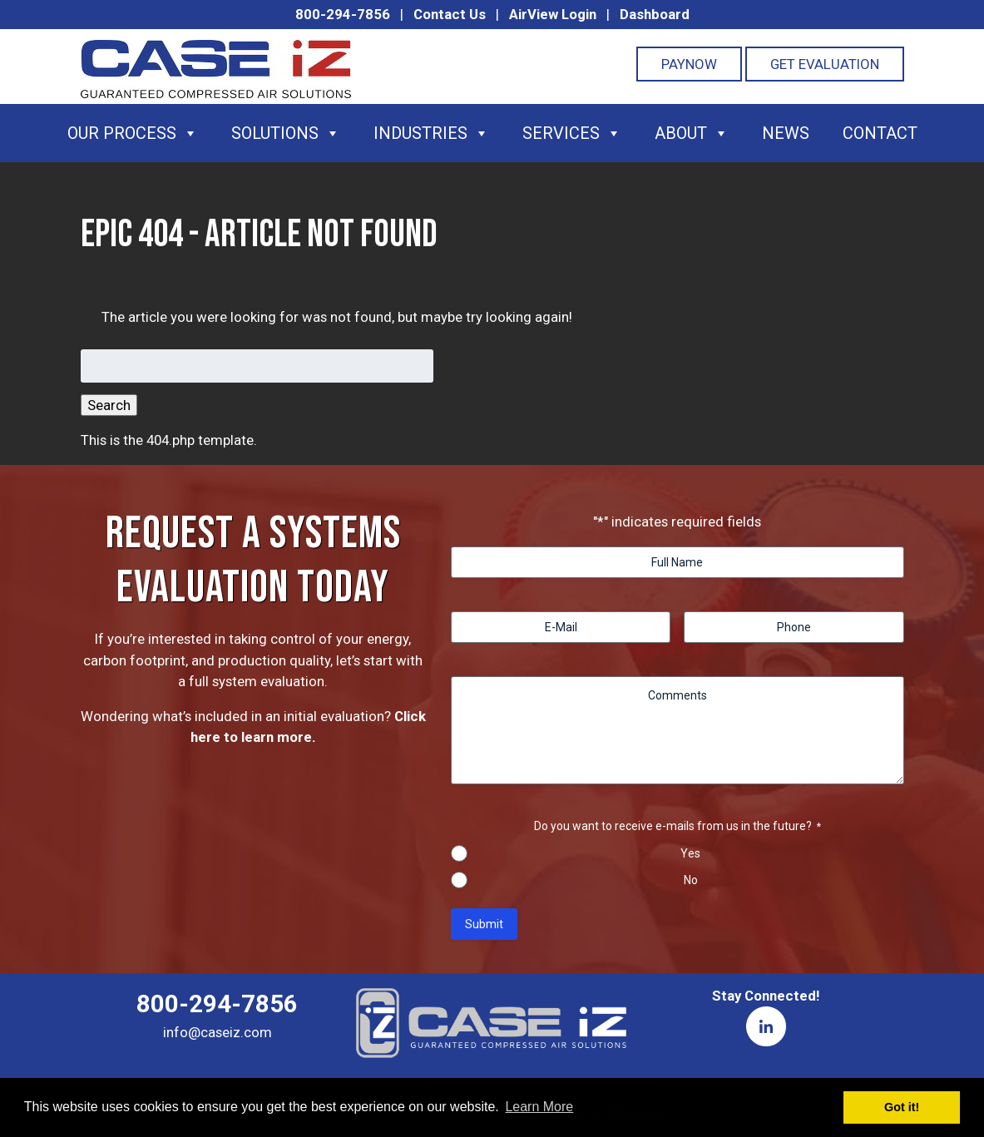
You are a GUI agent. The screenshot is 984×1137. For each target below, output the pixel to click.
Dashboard (655, 14)
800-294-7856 (342, 14)
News (785, 133)
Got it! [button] (901, 1107)
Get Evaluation (824, 64)
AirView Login (552, 14)
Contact (880, 133)
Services (571, 133)
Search (109, 405)
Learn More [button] (539, 1107)
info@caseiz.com (217, 1032)
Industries (431, 133)
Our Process (132, 133)
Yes (690, 853)
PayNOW (689, 64)
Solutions (285, 133)
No (691, 880)
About (692, 133)
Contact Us (449, 14)
